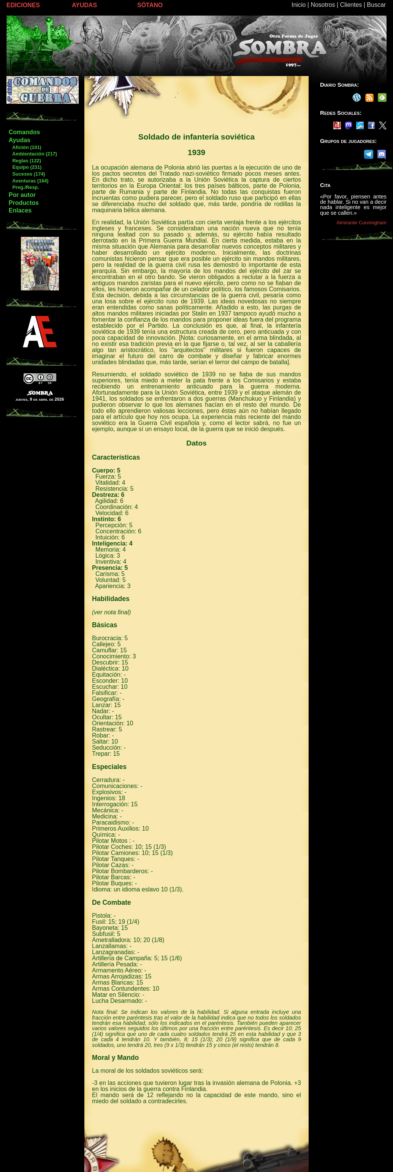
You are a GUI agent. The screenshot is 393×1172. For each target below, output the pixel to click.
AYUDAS (84, 5)
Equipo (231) (24, 167)
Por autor (22, 195)
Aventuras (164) (28, 181)
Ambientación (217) (32, 154)
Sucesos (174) (26, 174)
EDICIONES (23, 5)
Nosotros (323, 5)
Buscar (376, 5)
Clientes (351, 5)
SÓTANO (150, 5)
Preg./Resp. (23, 187)
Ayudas (19, 140)
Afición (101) (24, 147)
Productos (24, 203)
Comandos (24, 132)
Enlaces (20, 210)
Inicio (299, 5)
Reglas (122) (24, 160)
